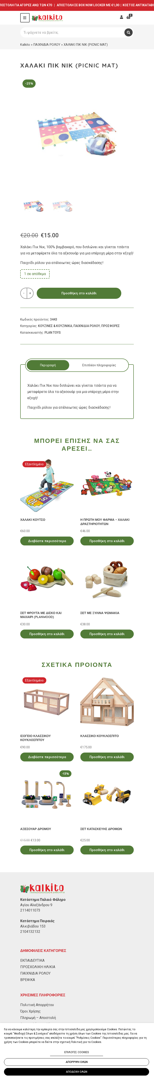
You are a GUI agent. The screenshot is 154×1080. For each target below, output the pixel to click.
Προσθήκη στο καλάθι (79, 293)
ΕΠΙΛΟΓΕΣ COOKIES (76, 1052)
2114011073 (30, 910)
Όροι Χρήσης (30, 1011)
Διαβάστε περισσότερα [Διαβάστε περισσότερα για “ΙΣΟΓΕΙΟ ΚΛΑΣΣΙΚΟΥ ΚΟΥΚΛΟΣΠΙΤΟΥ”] (47, 757)
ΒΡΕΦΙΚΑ (27, 980)
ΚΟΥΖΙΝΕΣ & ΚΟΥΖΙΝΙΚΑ (55, 326)
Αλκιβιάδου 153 (33, 926)
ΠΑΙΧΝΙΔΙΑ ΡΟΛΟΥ (46, 44)
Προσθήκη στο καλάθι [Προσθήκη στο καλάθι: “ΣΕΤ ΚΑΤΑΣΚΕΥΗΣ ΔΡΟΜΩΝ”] (107, 850)
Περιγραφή (48, 365)
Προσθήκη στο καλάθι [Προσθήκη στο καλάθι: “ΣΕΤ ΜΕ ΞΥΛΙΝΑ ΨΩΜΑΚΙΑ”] (107, 634)
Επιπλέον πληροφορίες (99, 365)
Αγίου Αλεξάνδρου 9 (36, 905)
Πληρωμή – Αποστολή (38, 1018)
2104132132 (30, 931)
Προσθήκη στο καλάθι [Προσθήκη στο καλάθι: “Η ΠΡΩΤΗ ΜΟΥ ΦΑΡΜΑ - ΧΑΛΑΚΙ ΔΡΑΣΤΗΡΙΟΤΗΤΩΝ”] (107, 541)
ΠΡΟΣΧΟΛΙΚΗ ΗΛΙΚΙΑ (37, 967)
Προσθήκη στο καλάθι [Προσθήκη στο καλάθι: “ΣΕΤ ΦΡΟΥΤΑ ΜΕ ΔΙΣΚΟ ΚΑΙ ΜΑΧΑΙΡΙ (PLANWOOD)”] (47, 634)
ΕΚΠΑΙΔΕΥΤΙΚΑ (32, 960)
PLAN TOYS (53, 332)
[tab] (48, 365)
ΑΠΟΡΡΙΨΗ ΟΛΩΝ (77, 1062)
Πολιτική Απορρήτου (37, 1005)
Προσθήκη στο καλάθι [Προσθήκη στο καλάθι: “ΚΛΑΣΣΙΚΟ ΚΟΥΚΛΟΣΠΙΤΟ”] (107, 757)
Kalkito (25, 44)
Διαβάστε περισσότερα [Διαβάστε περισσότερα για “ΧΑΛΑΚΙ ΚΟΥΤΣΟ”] (47, 541)
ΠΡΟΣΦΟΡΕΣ (110, 326)
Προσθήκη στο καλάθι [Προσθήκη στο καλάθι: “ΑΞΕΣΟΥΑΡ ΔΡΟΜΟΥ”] (47, 850)
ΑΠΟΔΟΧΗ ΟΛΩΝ (76, 1071)
